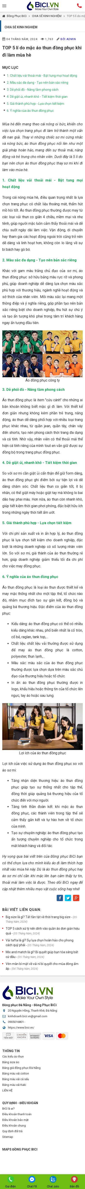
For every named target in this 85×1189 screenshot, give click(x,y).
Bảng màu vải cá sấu (15, 1079)
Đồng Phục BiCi (17, 16)
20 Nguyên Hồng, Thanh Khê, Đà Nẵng (32, 1010)
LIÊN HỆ (7, 1090)
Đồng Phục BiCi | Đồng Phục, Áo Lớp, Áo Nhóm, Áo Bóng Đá (42, 6)
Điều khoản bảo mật (15, 1120)
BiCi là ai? (8, 1108)
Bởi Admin (68, 39)
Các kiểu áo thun (13, 1056)
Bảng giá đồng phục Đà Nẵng (21, 1068)
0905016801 (16, 1022)
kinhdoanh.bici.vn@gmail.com (27, 1016)
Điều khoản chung (14, 1125)
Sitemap (7, 1137)
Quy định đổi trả (12, 1131)
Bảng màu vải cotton (15, 1073)
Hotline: (79, 5)
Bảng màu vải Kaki (14, 1084)
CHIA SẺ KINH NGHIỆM (46, 16)
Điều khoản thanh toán (17, 1114)
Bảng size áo (10, 1062)
